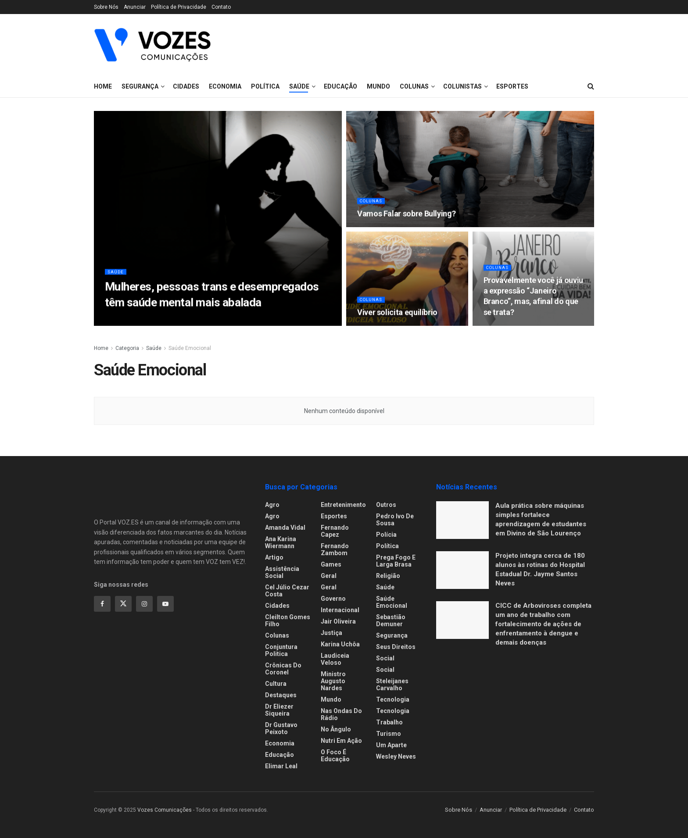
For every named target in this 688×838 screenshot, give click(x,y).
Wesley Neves (396, 756)
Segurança (140, 86)
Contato (221, 7)
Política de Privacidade (178, 7)
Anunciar (135, 7)
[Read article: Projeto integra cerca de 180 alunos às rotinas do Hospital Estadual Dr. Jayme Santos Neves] (462, 570)
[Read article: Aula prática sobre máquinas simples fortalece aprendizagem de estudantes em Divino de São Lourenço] (462, 520)
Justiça (331, 632)
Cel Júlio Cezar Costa (287, 591)
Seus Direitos (396, 646)
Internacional (340, 609)
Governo (333, 598)
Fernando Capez (335, 531)
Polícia (386, 534)
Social (385, 658)
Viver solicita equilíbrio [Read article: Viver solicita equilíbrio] (397, 316)
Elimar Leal (281, 766)
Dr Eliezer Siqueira (279, 710)
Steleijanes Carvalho (392, 685)
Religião (388, 575)
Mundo (331, 699)
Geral (329, 575)
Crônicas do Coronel (283, 669)
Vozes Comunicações (164, 810)
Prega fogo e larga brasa (396, 561)
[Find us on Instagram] (144, 604)
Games (331, 564)
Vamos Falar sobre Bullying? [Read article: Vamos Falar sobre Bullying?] (406, 217)
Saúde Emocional (189, 348)
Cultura (276, 683)
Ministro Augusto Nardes (333, 681)
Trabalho (389, 722)
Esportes (334, 516)
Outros (386, 504)
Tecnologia (392, 699)
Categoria (127, 348)
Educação (279, 754)
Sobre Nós (106, 7)
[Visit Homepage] (152, 44)
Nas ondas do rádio (341, 714)
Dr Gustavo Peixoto (281, 728)
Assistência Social (282, 572)
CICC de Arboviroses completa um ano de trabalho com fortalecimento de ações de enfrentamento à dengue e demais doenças (543, 624)
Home (103, 86)
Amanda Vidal (285, 527)
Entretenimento (343, 504)
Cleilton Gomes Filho (287, 620)
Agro (272, 504)
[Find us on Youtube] (165, 604)
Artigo (274, 557)
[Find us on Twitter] (123, 604)
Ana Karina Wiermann (280, 542)
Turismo (388, 733)
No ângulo (336, 729)
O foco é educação (335, 756)
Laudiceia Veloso (335, 659)
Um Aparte (391, 745)
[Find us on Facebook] (102, 604)
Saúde (116, 275)
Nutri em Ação (341, 740)
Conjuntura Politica (281, 650)
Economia (279, 743)
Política (387, 545)
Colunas (372, 204)
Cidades (186, 86)
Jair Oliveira (338, 621)
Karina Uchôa (340, 644)
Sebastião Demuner (390, 620)
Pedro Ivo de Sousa (395, 520)
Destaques (281, 695)
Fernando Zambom (335, 549)
